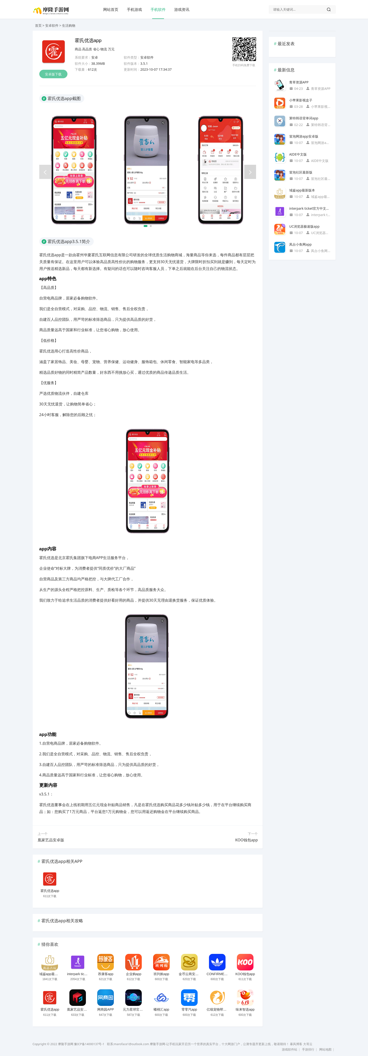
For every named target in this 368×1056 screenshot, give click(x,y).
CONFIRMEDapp (219, 974)
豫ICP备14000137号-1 (89, 1044)
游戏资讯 (181, 9)
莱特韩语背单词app (303, 118)
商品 (78, 49)
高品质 (87, 49)
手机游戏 (134, 9)
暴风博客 (296, 1044)
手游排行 (308, 1049)
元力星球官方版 (134, 1009)
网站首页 (110, 9)
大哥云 (307, 1044)
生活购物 (68, 25)
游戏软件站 (289, 1049)
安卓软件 (51, 25)
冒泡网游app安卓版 (303, 136)
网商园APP (105, 1009)
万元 (111, 49)
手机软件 (158, 9)
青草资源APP (299, 82)
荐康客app (105, 974)
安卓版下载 (53, 74)
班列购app (161, 974)
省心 (96, 49)
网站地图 (325, 1049)
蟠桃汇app (161, 1009)
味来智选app (245, 1009)
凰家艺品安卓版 (51, 840)
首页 (38, 25)
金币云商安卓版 (190, 974)
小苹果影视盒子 (300, 100)
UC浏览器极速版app (304, 226)
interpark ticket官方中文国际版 (89, 974)
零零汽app (189, 1009)
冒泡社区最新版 (300, 172)
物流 (103, 49)
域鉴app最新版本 (52, 974)
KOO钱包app (246, 840)
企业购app (133, 974)
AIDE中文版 (298, 154)
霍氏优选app (49, 891)
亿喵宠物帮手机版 (220, 1009)
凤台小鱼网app (300, 244)
